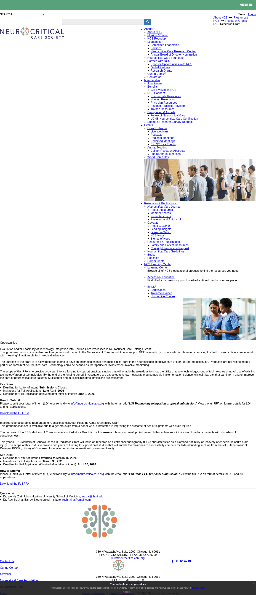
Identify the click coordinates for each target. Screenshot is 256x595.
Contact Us (7, 561)
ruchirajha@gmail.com (76, 499)
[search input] (103, 22)
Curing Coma (9, 567)
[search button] (147, 22)
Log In (252, 14)
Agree (126, 591)
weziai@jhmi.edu (92, 496)
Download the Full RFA (14, 413)
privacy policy (198, 588)
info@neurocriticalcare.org (87, 403)
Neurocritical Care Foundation (19, 580)
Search (242, 14)
